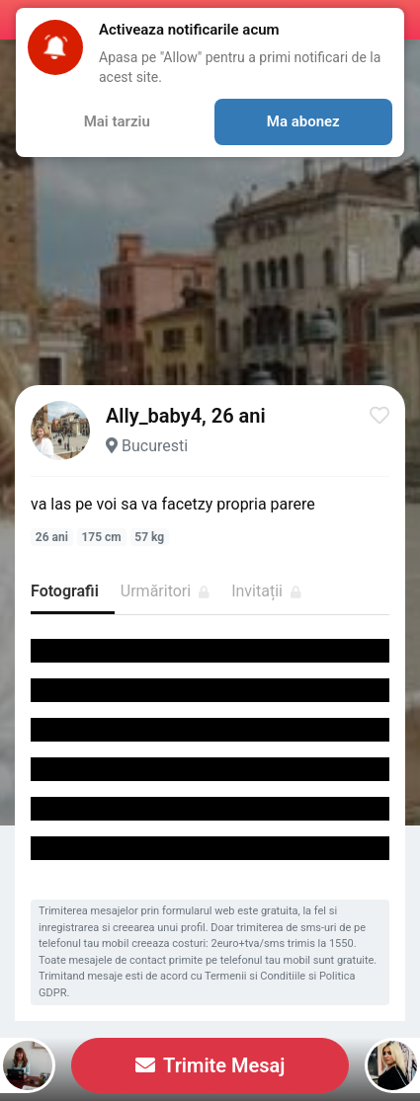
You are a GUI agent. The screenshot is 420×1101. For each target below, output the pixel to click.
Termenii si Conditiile (255, 976)
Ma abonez (303, 121)
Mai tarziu (117, 121)
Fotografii (65, 591)
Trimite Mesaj (210, 1065)
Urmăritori (165, 591)
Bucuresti (155, 445)
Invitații (266, 591)
